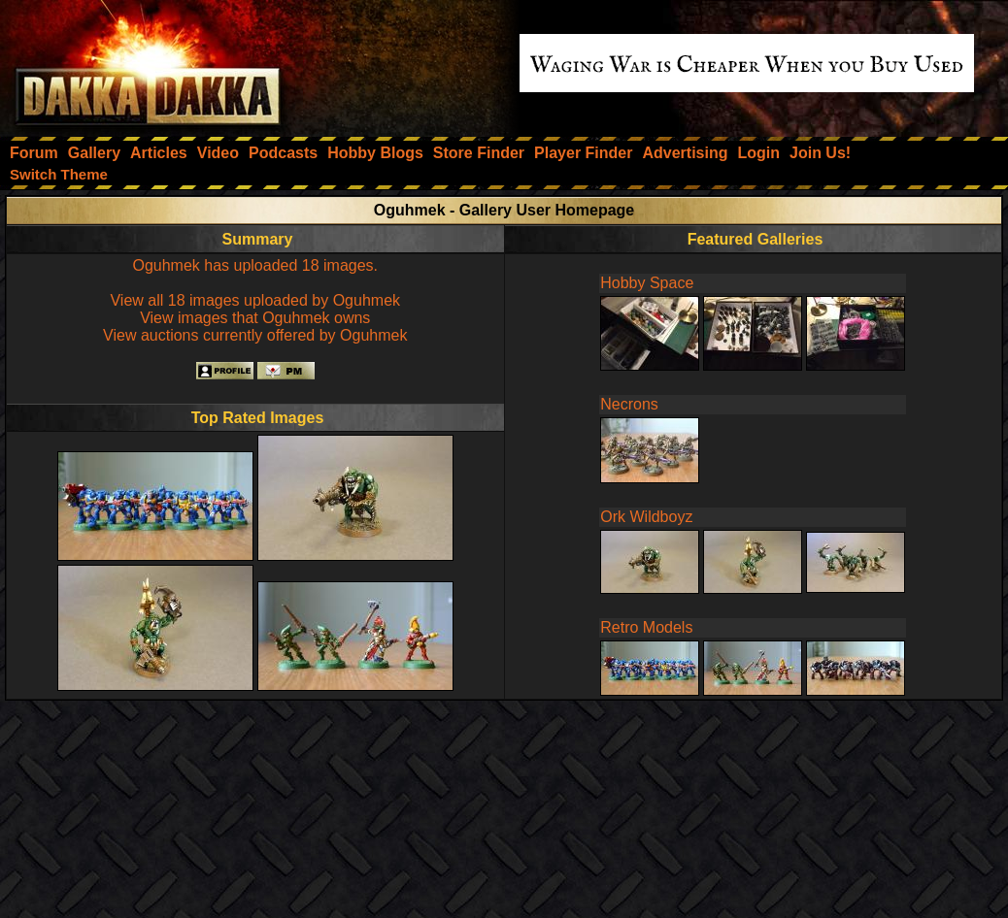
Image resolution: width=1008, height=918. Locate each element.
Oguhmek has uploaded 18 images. (255, 265)
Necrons (629, 404)
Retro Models (646, 627)
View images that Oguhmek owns (255, 318)
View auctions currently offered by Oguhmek (255, 335)
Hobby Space (646, 283)
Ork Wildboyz (646, 516)
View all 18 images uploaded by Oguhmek (255, 300)
